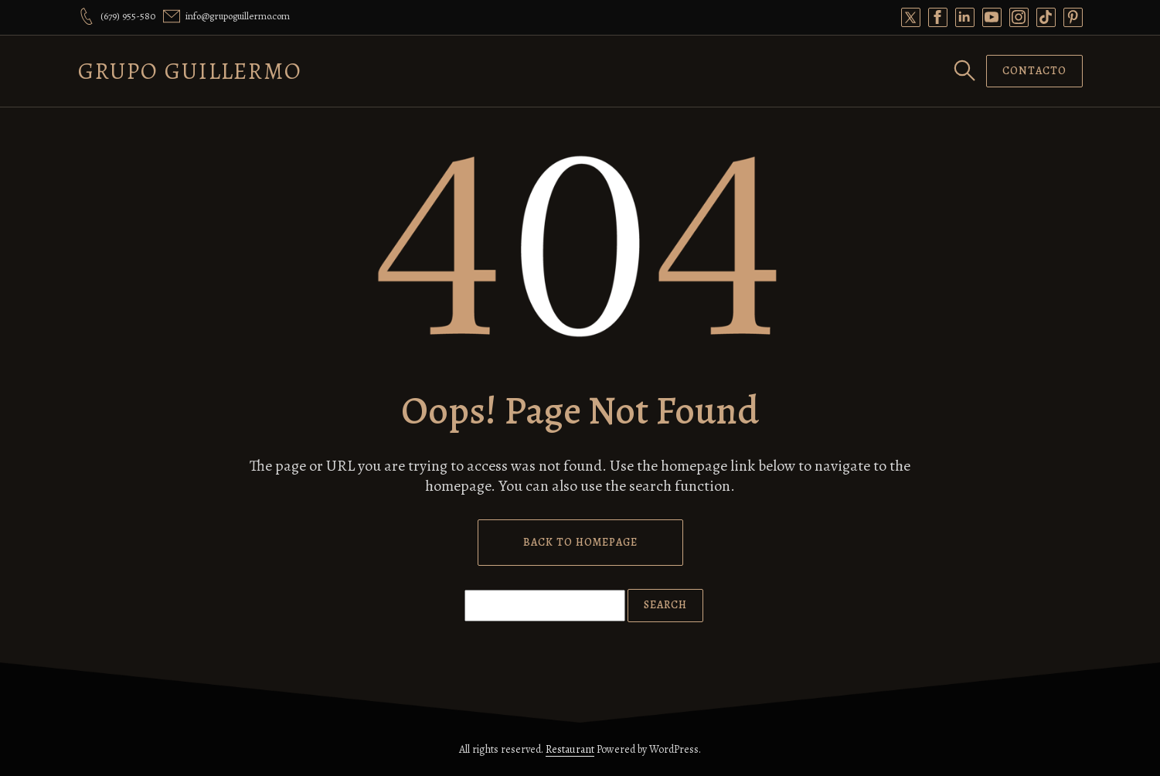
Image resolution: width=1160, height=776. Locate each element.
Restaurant (570, 749)
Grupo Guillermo (190, 71)
